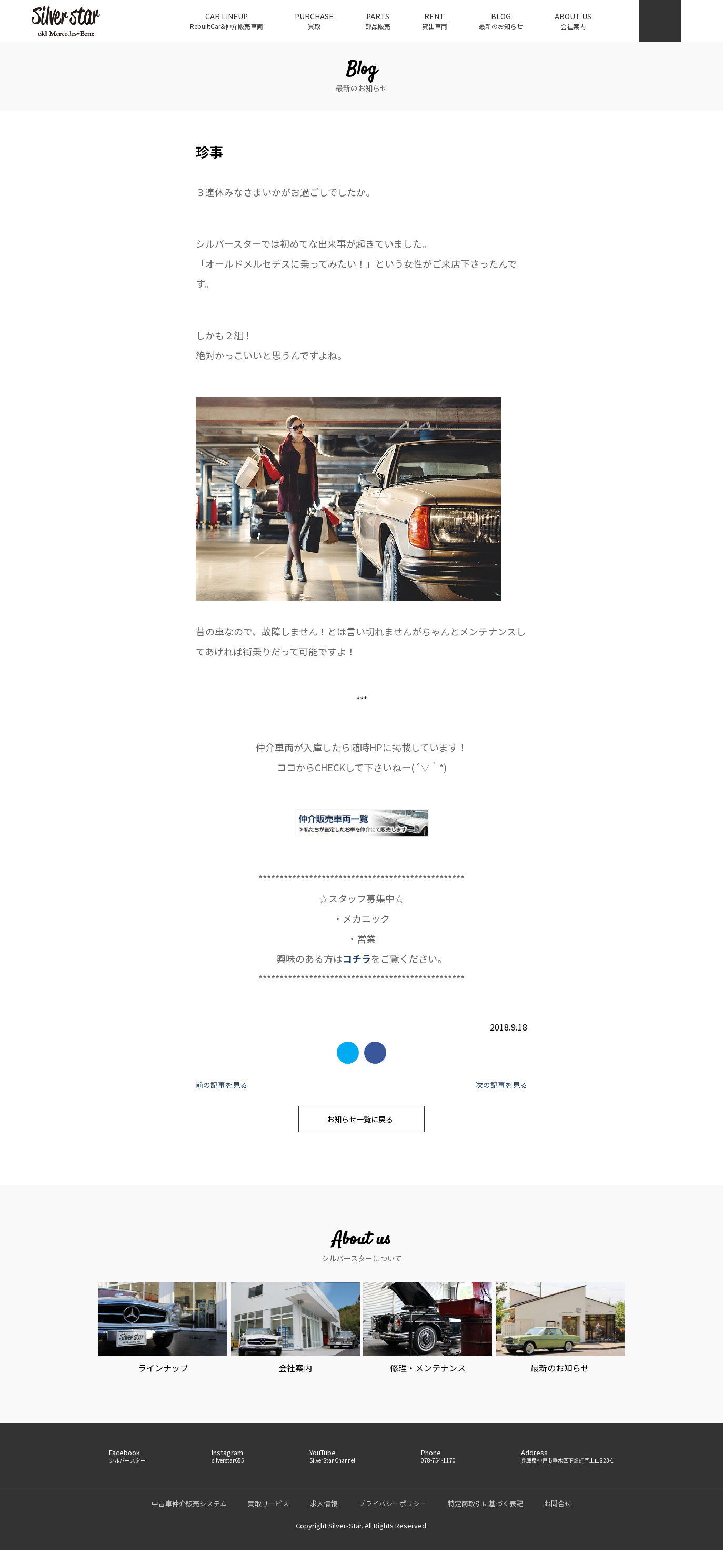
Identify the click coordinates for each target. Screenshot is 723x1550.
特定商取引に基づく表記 (485, 1503)
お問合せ (557, 1503)
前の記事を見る (221, 1085)
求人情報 (323, 1503)
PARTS (377, 21)
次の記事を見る (501, 1085)
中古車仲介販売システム (189, 1503)
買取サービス (268, 1503)
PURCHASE (314, 21)
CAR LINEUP (226, 21)
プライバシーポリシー (392, 1503)
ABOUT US (573, 21)
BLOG (501, 21)
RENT (434, 21)
